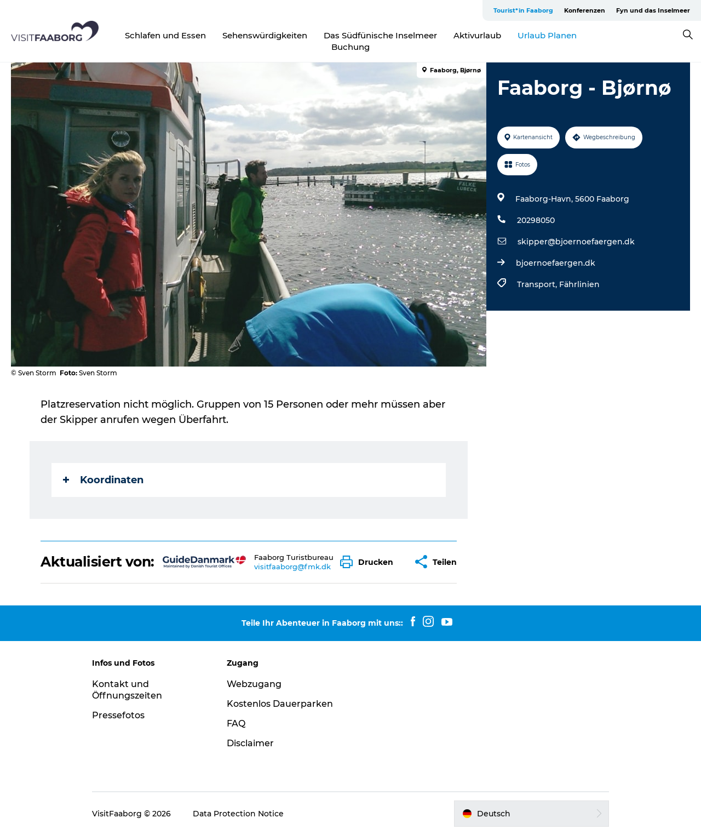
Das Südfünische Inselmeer (380, 35)
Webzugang (254, 684)
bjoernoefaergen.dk (555, 263)
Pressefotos (118, 715)
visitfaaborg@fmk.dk (292, 566)
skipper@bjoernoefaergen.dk (576, 242)
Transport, (538, 284)
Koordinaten (103, 480)
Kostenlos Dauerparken (280, 704)
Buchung (350, 47)
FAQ (236, 723)
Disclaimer (250, 743)
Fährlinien (579, 284)
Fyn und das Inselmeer (653, 10)
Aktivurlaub (477, 35)
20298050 (536, 220)
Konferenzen (584, 10)
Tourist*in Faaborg (523, 10)
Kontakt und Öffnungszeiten (127, 690)
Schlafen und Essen (165, 35)
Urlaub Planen (547, 35)
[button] (369, 562)
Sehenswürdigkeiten (264, 35)
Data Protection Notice (238, 814)
